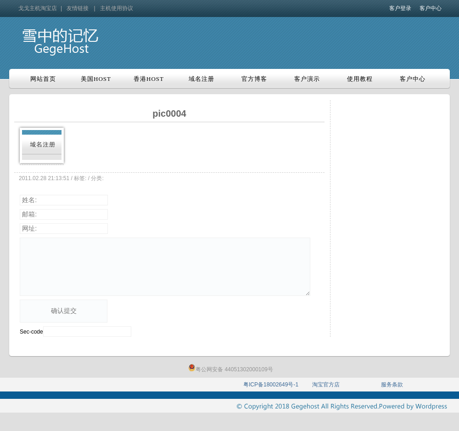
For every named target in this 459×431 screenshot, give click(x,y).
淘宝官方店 (326, 384)
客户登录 (400, 8)
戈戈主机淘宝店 (37, 8)
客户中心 (431, 8)
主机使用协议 (116, 8)
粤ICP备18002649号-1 (270, 384)
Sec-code (31, 332)
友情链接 (78, 8)
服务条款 (392, 384)
